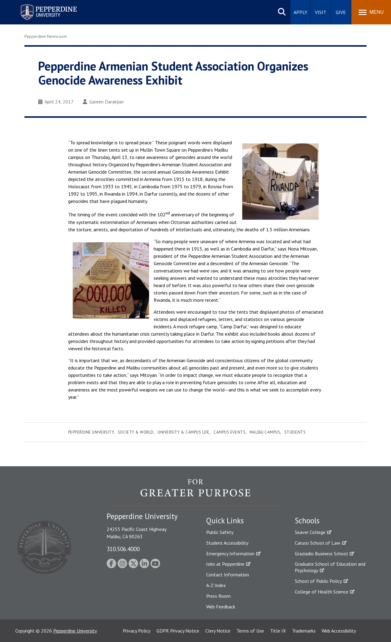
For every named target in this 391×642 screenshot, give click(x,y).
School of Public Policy (318, 581)
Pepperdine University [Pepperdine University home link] (41, 5)
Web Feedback (220, 607)
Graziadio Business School (321, 553)
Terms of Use (250, 631)
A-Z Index (216, 585)
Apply (300, 12)
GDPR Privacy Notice (177, 631)
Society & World (136, 432)
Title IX (278, 631)
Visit (320, 12)
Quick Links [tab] (225, 520)
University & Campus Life (183, 432)
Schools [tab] (307, 520)
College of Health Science (321, 592)
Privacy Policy (136, 631)
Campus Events (229, 432)
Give (341, 12)
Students (294, 432)
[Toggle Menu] (371, 12)
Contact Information (227, 575)
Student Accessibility (227, 543)
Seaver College (310, 532)
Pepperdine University (91, 432)
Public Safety (219, 532)
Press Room (218, 596)
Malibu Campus (265, 432)
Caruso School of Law (317, 543)
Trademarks (304, 631)
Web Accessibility (339, 631)
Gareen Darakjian (103, 102)
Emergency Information (230, 553)
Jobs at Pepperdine (225, 564)
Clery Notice (217, 631)
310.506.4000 (123, 549)
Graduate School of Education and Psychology (330, 567)
